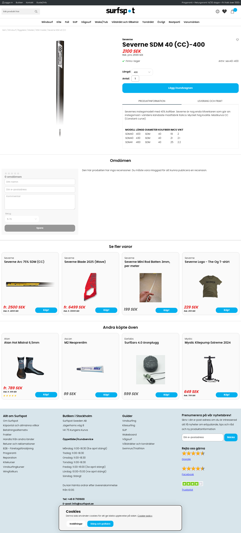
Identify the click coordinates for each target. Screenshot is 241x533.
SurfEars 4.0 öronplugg (141, 342)
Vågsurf (86, 22)
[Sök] (21, 11)
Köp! (46, 310)
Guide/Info (41, 3)
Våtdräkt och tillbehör (125, 22)
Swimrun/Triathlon (133, 448)
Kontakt (29, 3)
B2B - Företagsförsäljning (18, 448)
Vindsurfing (129, 421)
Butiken (19, 3)
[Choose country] (218, 11)
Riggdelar (22, 30)
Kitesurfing (128, 425)
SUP (75, 22)
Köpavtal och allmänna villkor (21, 425)
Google (186, 459)
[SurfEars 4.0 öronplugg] (150, 383)
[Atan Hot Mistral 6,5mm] (30, 381)
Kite (59, 22)
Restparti (174, 22)
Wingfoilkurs (10, 471)
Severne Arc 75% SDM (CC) (24, 262)
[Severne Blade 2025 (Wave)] (90, 301)
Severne (127, 39)
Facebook (188, 474)
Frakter (7, 434)
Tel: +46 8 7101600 (74, 499)
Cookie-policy (145, 516)
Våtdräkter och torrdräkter (138, 444)
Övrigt (161, 22)
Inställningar (76, 524)
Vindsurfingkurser (13, 467)
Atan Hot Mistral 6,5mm (21, 342)
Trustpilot (187, 490)
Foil (67, 22)
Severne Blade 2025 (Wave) (85, 262)
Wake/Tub (101, 22)
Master (31, 30)
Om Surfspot (10, 421)
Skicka (231, 437)
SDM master (41, 30)
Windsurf (47, 22)
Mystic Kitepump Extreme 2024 (208, 342)
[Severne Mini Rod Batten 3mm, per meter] (151, 301)
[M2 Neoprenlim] (90, 383)
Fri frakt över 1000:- (231, 3)
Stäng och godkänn (100, 524)
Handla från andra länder (18, 439)
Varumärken (192, 22)
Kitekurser (9, 462)
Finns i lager (133, 61)
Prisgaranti (187, 3)
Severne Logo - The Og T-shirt (207, 262)
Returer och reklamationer (19, 444)
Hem (4, 30)
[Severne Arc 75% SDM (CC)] (30, 289)
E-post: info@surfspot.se (78, 504)
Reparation (10, 458)
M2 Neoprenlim (75, 342)
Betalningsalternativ (15, 430)
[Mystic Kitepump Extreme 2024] (210, 383)
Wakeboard (129, 434)
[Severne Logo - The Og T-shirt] (210, 301)
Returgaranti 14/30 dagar (207, 3)
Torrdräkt (148, 22)
